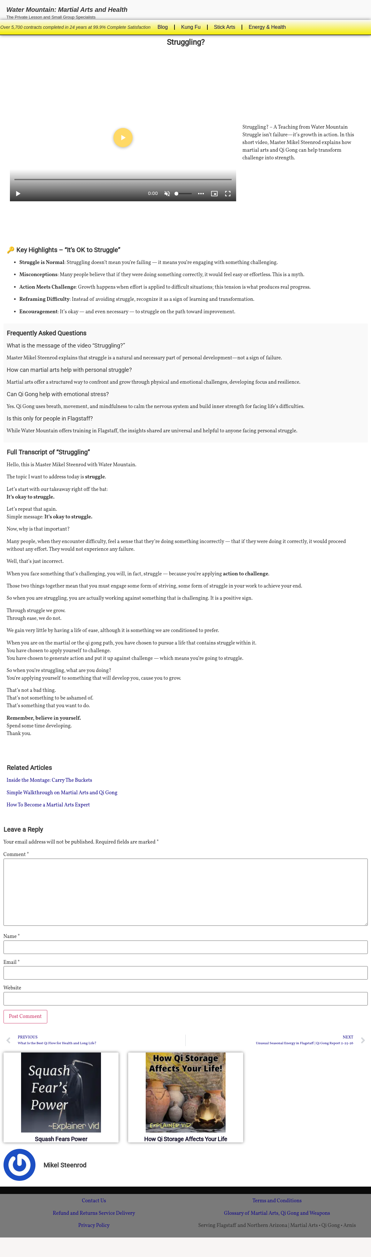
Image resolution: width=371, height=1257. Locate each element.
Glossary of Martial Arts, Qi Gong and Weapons (277, 1213)
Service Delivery (117, 1213)
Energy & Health (267, 27)
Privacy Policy (94, 1225)
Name (12, 936)
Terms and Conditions (277, 1201)
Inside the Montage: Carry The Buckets (49, 780)
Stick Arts (225, 27)
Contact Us (94, 1201)
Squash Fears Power (61, 1139)
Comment (16, 854)
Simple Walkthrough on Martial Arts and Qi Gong (62, 793)
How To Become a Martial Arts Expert (48, 805)
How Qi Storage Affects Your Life (185, 1139)
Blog (163, 27)
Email (12, 962)
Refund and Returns (75, 1213)
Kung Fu (190, 27)
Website (12, 988)
